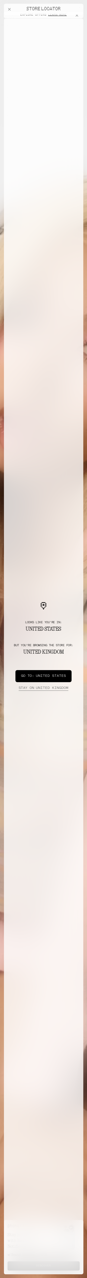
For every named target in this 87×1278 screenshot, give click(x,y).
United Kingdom (43, 688)
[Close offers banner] (77, 20)
